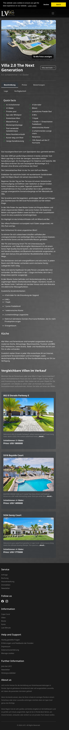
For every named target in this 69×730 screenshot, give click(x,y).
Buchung (4, 578)
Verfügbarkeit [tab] (20, 91)
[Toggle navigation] (53, 13)
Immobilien (5, 585)
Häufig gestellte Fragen (10, 640)
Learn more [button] (32, 6)
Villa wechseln (47, 67)
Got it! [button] (58, 4)
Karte (3, 624)
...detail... (41, 436)
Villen (3, 617)
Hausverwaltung (7, 581)
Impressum (5, 646)
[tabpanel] (28, 229)
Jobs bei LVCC (6, 666)
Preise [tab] (24, 85)
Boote (3, 621)
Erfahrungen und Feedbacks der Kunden (17, 643)
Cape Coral (5, 614)
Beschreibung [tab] (9, 85)
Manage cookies (7, 653)
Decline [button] (46, 4)
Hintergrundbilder (8, 673)
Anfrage (4, 575)
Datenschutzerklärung (10, 650)
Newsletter (5, 588)
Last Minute (6, 627)
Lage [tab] (6, 91)
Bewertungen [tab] (39, 85)
